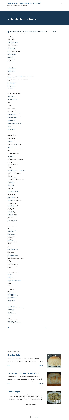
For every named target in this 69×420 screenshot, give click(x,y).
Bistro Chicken (10, 168)
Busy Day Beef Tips (11, 205)
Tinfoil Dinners (10, 88)
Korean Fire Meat (11, 211)
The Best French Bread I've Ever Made (23, 373)
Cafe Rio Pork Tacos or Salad (13, 42)
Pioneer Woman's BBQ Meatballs (13, 191)
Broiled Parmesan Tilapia (12, 170)
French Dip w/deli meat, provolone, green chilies (16, 148)
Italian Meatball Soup (11, 120)
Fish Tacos (10, 51)
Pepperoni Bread (10, 240)
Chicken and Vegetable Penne (13, 249)
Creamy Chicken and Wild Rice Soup (14, 112)
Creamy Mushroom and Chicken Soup (14, 115)
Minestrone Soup (11, 121)
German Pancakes (11, 278)
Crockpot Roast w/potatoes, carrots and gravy (16, 307)
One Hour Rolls (14, 355)
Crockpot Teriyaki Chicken (12, 206)
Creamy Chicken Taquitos (12, 49)
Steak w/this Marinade (11, 86)
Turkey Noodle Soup (11, 129)
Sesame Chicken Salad (11, 96)
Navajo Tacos (10, 57)
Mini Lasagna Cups (11, 263)
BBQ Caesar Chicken (11, 71)
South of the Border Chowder (13, 124)
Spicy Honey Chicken (11, 83)
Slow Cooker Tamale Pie (12, 58)
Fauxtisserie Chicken (11, 183)
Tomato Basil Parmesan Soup (13, 127)
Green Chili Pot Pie (11, 185)
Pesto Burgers (25, 76)
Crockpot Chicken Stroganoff (13, 255)
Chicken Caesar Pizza (11, 234)
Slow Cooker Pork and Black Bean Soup (14, 123)
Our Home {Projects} (35, 7)
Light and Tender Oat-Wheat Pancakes (14, 280)
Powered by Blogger (34, 416)
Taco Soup (9, 126)
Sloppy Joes (10, 157)
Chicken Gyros (10, 141)
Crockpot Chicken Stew (12, 118)
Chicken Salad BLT (11, 142)
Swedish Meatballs (11, 197)
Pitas (16, 144)
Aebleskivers (10, 274)
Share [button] (54, 31)
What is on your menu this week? (24, 3)
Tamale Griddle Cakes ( (12, 61)
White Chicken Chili (11, 130)
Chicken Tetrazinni (11, 254)
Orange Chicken (10, 212)
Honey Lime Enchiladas (12, 54)
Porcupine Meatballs (11, 214)
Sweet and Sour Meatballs (12, 220)
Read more (41, 365)
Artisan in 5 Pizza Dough (12, 230)
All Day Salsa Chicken (11, 37)
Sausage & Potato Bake (12, 195)
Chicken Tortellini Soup (11, 109)
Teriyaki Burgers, (31, 76)
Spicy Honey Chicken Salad (12, 99)
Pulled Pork (9, 192)
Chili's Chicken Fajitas (11, 48)
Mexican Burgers (20, 76)
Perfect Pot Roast (11, 189)
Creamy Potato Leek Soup (12, 117)
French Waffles (10, 277)
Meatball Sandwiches (11, 156)
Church (26, 7)
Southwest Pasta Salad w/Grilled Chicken (15, 98)
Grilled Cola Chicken (11, 77)
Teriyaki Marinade (11, 200)
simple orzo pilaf (23, 170)
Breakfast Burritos (11, 40)
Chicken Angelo (14, 391)
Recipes (14, 7)
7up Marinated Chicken (12, 68)
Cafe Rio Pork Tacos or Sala (12, 319)
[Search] (56, 3)
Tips (43, 7)
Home (8, 7)
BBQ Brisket (10, 165)
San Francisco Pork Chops (12, 82)
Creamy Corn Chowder (11, 114)
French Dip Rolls (10, 147)
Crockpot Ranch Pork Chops (12, 177)
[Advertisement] (26, 337)
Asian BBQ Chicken (11, 70)
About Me (20, 7)
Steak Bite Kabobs (11, 85)
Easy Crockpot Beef (11, 182)
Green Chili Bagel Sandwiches (13, 151)
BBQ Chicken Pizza (11, 231)
